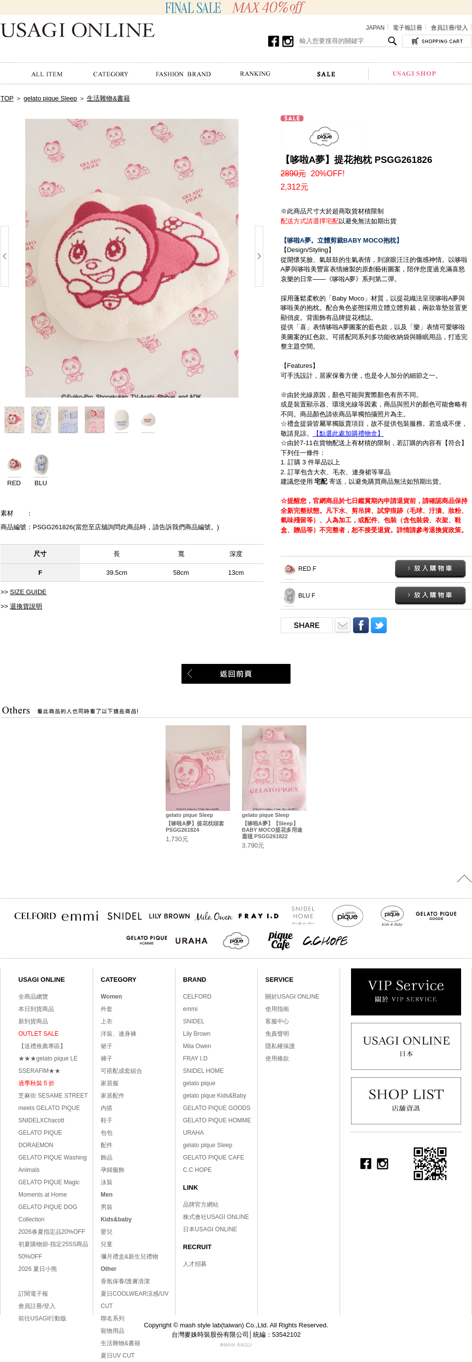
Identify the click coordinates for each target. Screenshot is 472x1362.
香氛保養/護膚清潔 (125, 1281)
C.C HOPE (197, 1169)
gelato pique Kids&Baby (214, 1095)
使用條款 (277, 1058)
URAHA (193, 1132)
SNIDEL (193, 1021)
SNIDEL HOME (203, 1070)
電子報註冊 (407, 27)
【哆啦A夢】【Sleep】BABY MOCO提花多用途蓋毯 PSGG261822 (272, 829)
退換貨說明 (26, 606)
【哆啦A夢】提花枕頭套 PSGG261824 (195, 826)
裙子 (107, 1046)
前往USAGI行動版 (42, 1318)
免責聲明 (277, 1033)
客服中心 (277, 1021)
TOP (6, 98)
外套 (107, 1009)
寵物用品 (112, 1330)
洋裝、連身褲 (118, 1033)
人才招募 (195, 1264)
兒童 (107, 1244)
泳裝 (107, 1182)
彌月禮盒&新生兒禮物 (129, 1256)
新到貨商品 (33, 1021)
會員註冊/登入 (449, 27)
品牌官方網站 (201, 1204)
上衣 (107, 1021)
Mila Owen (197, 1046)
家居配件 (112, 1095)
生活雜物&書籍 (108, 98)
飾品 (107, 1157)
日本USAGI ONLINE (210, 1229)
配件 (107, 1145)
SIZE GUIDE (28, 592)
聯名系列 (112, 1318)
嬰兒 (107, 1231)
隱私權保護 (280, 1046)
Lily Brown (196, 1033)
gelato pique (199, 1083)
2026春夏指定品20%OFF (51, 1231)
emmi (190, 1009)
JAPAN (375, 27)
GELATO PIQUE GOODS (216, 1108)
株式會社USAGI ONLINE (216, 1216)
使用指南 (277, 1009)
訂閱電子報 (33, 1293)
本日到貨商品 (36, 1009)
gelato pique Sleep (50, 98)
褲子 (107, 1058)
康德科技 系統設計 (236, 1345)
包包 (107, 1132)
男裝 (107, 1207)
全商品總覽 (33, 996)
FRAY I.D (195, 1058)
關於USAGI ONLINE (292, 996)
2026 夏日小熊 (37, 1268)
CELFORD (197, 996)
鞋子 (107, 1120)
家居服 (109, 1083)
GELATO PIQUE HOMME (217, 1120)
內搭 (107, 1108)
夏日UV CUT (118, 1355)
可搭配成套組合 (121, 1070)
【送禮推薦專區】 (42, 1046)
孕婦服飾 (112, 1169)
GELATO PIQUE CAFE (213, 1157)
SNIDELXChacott (41, 1120)
